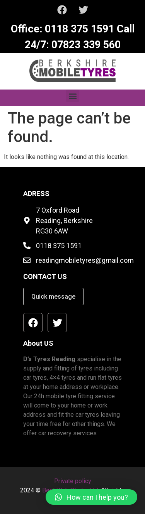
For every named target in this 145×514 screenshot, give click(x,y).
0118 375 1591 (78, 29)
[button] (72, 96)
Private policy (72, 481)
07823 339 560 (85, 45)
